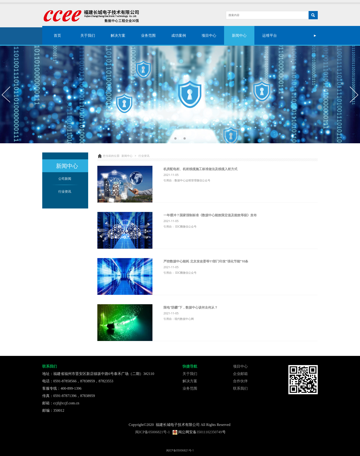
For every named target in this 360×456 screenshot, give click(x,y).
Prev (6, 94)
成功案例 (178, 35)
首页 (57, 35)
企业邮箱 (240, 374)
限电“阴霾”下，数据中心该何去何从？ (190, 307)
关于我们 (87, 35)
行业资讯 (64, 191)
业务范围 (148, 35)
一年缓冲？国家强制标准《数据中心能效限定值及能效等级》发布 (210, 215)
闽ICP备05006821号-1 (152, 432)
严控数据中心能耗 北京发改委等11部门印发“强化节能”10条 (205, 261)
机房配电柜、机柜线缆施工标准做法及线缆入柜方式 (200, 169)
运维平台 (269, 35)
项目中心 (209, 35)
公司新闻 (64, 178)
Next (354, 94)
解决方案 (118, 35)
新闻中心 (239, 35)
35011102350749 (209, 432)
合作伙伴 (240, 381)
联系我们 (240, 388)
